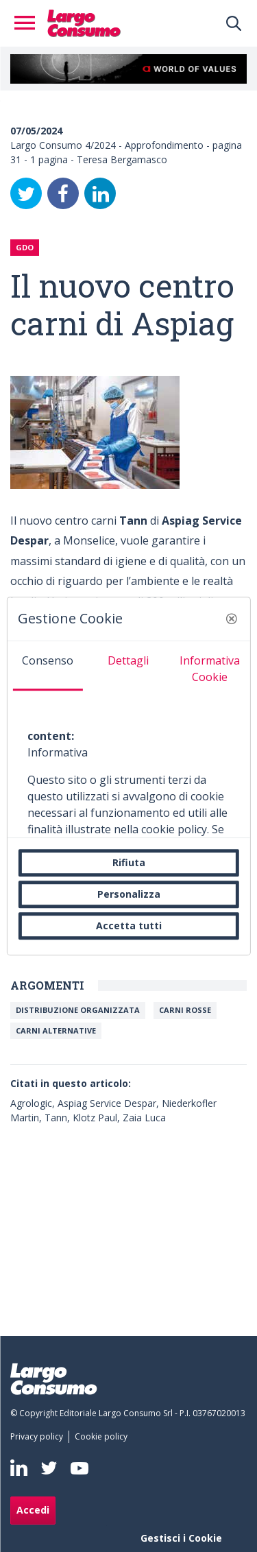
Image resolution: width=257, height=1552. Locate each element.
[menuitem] (39, 1437)
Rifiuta (128, 862)
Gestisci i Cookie (181, 1537)
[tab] (47, 666)
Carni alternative (56, 1030)
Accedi (32, 1509)
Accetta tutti (129, 925)
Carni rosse (185, 1010)
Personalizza (128, 893)
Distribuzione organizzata (78, 1010)
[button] (232, 619)
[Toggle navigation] (28, 23)
